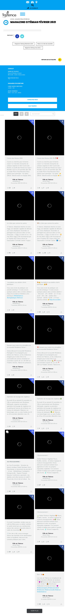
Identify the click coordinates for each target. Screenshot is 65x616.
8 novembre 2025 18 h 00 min (19, 183)
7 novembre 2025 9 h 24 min (18, 305)
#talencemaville (50, 590)
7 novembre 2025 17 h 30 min (19, 248)
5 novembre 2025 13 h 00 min (19, 486)
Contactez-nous (32, 99)
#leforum (20, 297)
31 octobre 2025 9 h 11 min (48, 599)
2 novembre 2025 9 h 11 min (18, 547)
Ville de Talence (17, 179)
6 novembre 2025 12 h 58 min (19, 370)
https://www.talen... (55, 299)
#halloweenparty (42, 588)
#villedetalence (18, 296)
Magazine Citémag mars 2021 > (33, 47)
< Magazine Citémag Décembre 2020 (23, 43)
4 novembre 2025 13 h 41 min (49, 480)
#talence (58, 590)
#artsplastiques (12, 297)
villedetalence (16, 181)
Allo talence (32, 106)
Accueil (12, 19)
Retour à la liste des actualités (45, 43)
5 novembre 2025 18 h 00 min (19, 421)
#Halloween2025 (53, 588)
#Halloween (41, 590)
